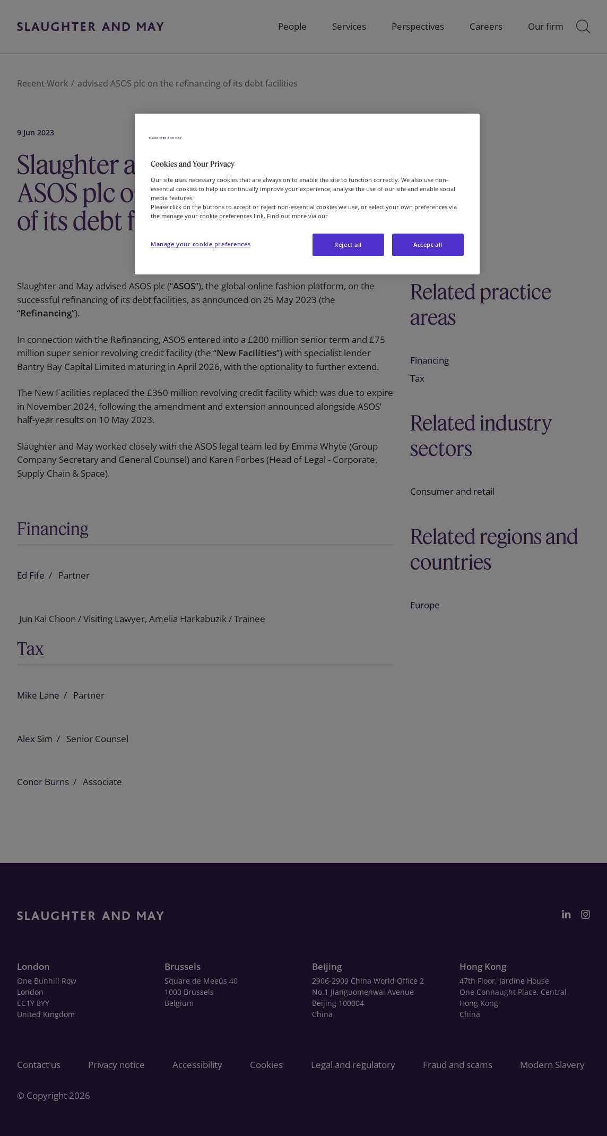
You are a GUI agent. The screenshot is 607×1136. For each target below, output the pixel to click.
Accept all (428, 244)
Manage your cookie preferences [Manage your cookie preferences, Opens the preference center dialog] (200, 244)
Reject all (348, 244)
